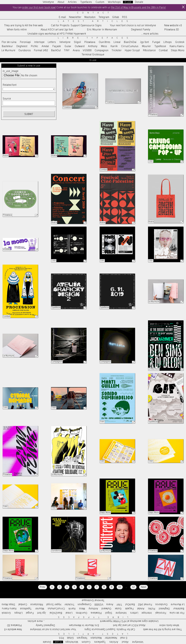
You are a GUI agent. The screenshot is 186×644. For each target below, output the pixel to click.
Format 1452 (41, 50)
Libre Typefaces (95, 38)
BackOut (56, 50)
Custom (100, 2)
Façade (56, 46)
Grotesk (179, 42)
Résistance (149, 50)
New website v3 (173, 25)
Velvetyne (48, 2)
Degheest (21, 46)
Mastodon (90, 17)
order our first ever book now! (39, 7)
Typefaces (86, 2)
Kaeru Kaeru (177, 46)
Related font (10, 85)
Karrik (114, 46)
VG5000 (87, 50)
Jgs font (144, 42)
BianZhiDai (130, 42)
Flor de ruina (9, 42)
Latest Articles (94, 21)
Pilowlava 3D (171, 29)
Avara (76, 50)
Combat (163, 50)
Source (7, 98)
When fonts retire (17, 29)
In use (127, 2)
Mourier (146, 46)
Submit (28, 114)
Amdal (45, 46)
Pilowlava (89, 42)
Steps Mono (177, 50)
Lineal (117, 42)
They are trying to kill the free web (23, 25)
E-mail (62, 17)
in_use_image (10, 71)
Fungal (156, 42)
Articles (72, 2)
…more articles (149, 34)
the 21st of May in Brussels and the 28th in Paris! (138, 7)
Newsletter (75, 17)
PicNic (34, 46)
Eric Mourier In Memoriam (102, 29)
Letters (52, 42)
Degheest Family (140, 29)
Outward (80, 46)
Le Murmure (8, 50)
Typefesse (160, 46)
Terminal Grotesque (93, 54)
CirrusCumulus (129, 46)
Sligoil (77, 42)
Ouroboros (24, 50)
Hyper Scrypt (132, 50)
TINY (67, 50)
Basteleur (7, 46)
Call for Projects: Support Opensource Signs (76, 25)
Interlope (39, 42)
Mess (104, 46)
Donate (139, 2)
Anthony (93, 46)
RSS (124, 17)
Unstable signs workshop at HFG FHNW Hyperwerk (57, 34)
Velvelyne (65, 42)
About (61, 2)
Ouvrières (104, 42)
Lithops (168, 42)
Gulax (68, 46)
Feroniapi (25, 42)
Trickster (117, 50)
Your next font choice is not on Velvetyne (133, 25)
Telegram (104, 17)
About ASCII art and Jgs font (57, 29)
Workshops (114, 2)
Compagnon (102, 50)
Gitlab (115, 17)
